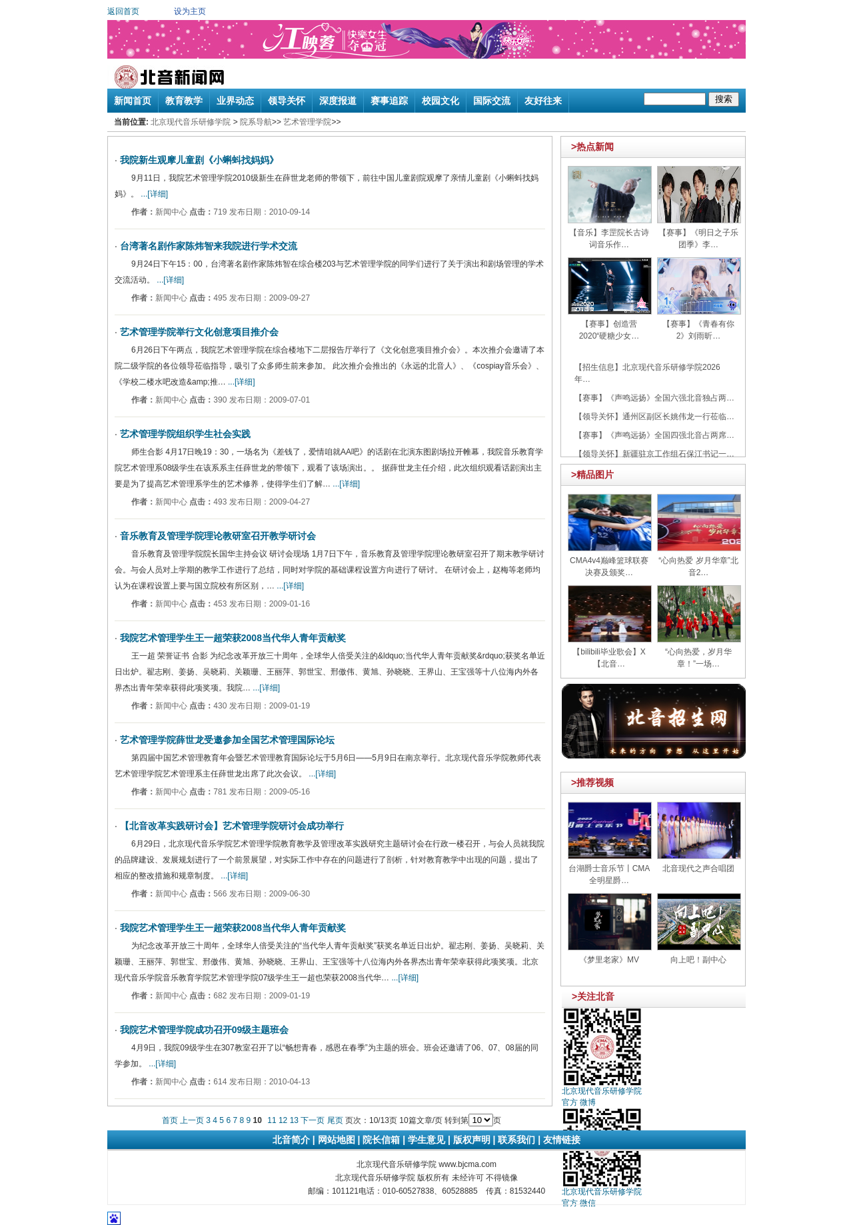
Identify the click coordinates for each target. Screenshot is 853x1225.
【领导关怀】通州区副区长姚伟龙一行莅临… (654, 416)
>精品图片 (592, 474)
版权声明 (471, 1139)
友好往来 (543, 100)
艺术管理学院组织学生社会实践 (185, 434)
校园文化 (440, 100)
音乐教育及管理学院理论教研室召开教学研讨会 (218, 536)
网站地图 (336, 1139)
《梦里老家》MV (609, 959)
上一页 (192, 1120)
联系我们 (516, 1139)
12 (283, 1120)
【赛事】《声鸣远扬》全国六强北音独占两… (654, 398)
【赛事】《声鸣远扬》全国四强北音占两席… (654, 435)
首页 (170, 1120)
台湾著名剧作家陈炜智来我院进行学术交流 (208, 246)
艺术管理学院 (307, 122)
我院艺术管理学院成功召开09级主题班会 (204, 1029)
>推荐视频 (592, 782)
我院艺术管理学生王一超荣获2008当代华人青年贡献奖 (233, 637)
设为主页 (190, 11)
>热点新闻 (592, 146)
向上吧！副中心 (698, 959)
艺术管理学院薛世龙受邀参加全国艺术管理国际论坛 (227, 739)
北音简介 (291, 1139)
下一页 (313, 1120)
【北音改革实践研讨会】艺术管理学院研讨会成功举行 (232, 825)
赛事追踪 (389, 100)
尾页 (335, 1120)
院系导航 (256, 122)
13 (294, 1120)
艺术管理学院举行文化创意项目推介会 (199, 332)
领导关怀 (286, 100)
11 (271, 1120)
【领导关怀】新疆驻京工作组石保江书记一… (654, 454)
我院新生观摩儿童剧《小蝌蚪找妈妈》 (199, 160)
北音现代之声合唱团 (698, 868)
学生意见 (426, 1139)
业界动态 (235, 100)
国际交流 (491, 100)
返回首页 (123, 11)
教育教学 (184, 100)
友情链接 (561, 1139)
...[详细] (153, 194)
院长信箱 (381, 1139)
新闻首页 (132, 100)
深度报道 (338, 100)
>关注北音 (593, 996)
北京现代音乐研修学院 (191, 122)
